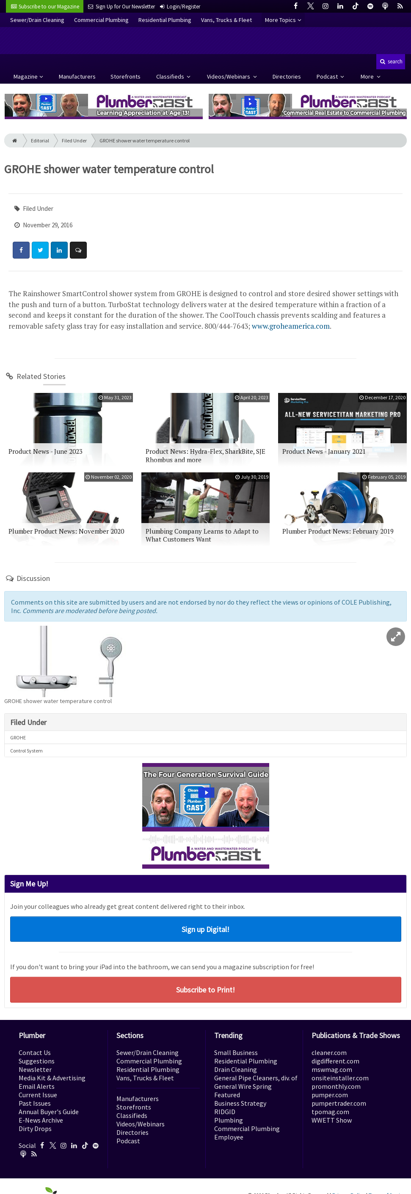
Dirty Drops (35, 1128)
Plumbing (228, 1120)
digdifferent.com (335, 1061)
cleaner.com (329, 1052)
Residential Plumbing (164, 20)
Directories (287, 76)
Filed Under (74, 140)
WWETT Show (332, 1120)
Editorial (40, 140)
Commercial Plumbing (101, 20)
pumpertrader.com (339, 1103)
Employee (228, 1137)
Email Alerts (37, 1086)
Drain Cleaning (235, 1069)
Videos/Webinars (229, 76)
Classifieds (170, 76)
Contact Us (35, 1052)
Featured (227, 1094)
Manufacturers (77, 76)
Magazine (26, 76)
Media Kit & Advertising (52, 1078)
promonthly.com (336, 1086)
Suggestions (37, 1061)
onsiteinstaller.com (340, 1078)
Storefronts (125, 76)
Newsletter (35, 1069)
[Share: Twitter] (40, 250)
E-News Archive (41, 1120)
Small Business (236, 1052)
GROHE (18, 737)
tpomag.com (330, 1111)
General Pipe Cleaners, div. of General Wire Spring (256, 1082)
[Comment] (78, 250)
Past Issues (35, 1103)
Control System (26, 750)
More (368, 76)
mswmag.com (332, 1069)
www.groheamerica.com (291, 326)
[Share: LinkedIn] (59, 250)
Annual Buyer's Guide (49, 1111)
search (391, 61)
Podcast (328, 76)
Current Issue (38, 1094)
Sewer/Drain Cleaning (37, 20)
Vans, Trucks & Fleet (226, 20)
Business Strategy (240, 1103)
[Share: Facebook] (21, 250)
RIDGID (224, 1111)
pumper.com (330, 1094)
